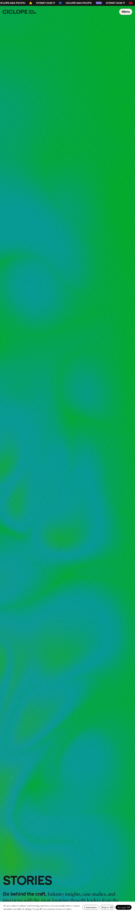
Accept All (123, 907)
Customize (90, 907)
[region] (67, 907)
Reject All (107, 907)
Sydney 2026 (45, 3)
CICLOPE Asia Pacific (79, 3)
